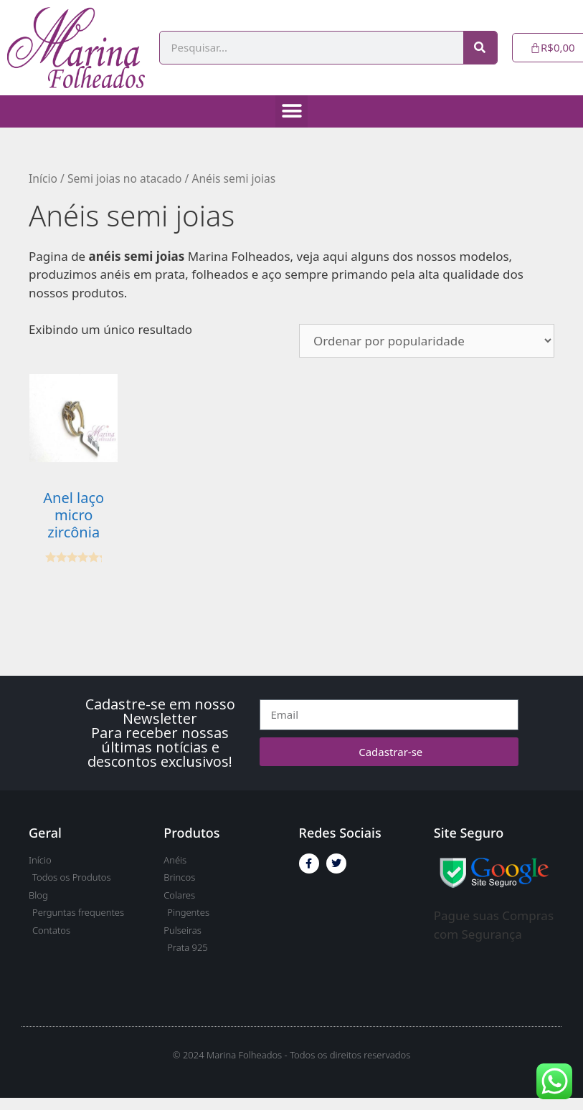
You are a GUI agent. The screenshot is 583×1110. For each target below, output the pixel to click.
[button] (291, 111)
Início (43, 178)
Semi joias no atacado (124, 178)
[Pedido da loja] (426, 341)
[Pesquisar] (480, 48)
